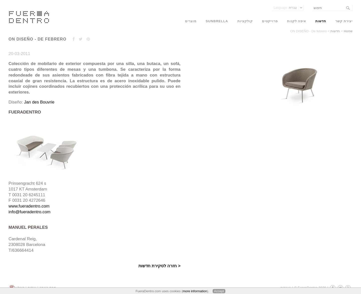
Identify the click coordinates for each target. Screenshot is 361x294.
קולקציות (245, 21)
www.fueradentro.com (29, 206)
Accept (219, 291)
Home (348, 31)
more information (195, 291)
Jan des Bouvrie (39, 102)
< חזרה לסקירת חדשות (159, 266)
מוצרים (191, 21)
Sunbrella (217, 21)
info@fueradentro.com (29, 212)
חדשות (335, 31)
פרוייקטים (270, 21)
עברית (285, 8)
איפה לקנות (296, 21)
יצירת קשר (343, 21)
